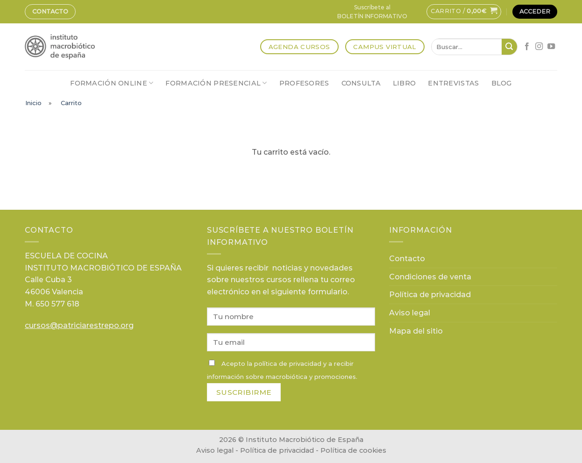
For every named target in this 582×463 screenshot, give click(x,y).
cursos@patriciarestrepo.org (79, 325)
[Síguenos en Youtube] (551, 47)
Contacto (50, 11)
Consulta (361, 83)
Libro (404, 83)
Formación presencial (216, 82)
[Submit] (509, 47)
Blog (501, 83)
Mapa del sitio (416, 331)
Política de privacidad (430, 294)
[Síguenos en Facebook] (527, 47)
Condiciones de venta (430, 276)
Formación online (111, 82)
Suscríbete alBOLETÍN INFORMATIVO (372, 12)
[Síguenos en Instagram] (539, 47)
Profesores (304, 83)
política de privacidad (287, 363)
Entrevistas (453, 83)
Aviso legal (409, 312)
